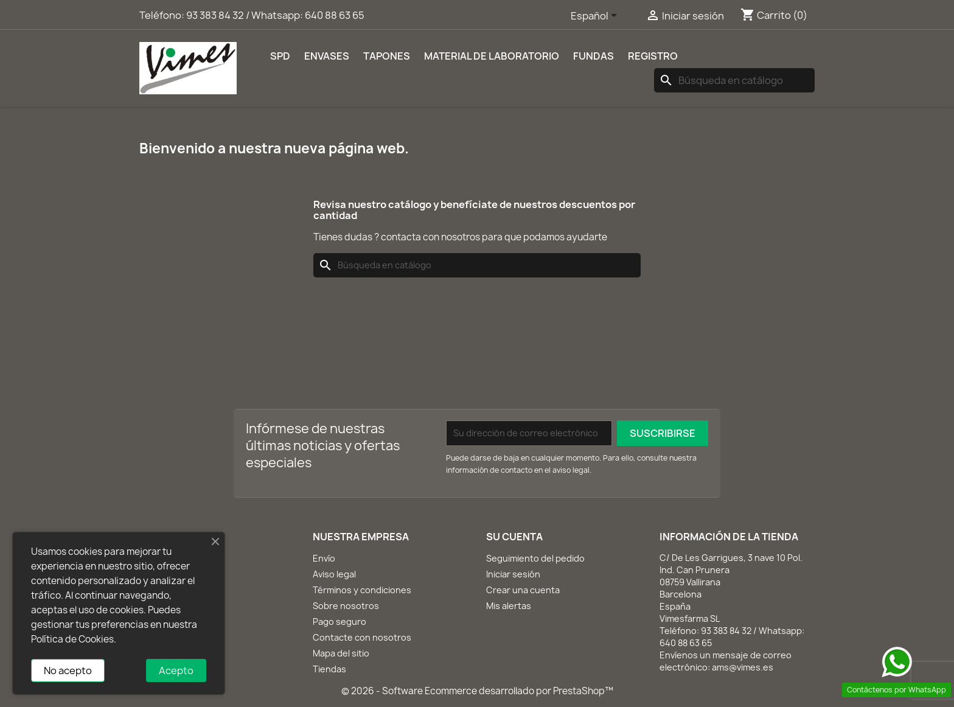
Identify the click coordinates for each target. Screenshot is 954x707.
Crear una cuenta (523, 590)
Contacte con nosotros (362, 637)
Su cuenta (514, 536)
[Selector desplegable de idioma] (596, 16)
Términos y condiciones (362, 590)
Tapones (386, 56)
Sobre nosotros (346, 605)
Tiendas (329, 669)
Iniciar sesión (513, 574)
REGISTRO (653, 56)
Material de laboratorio (491, 56)
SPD (280, 56)
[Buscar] (734, 80)
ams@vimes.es (742, 667)
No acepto (68, 670)
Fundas (593, 56)
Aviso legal (334, 574)
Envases (326, 56)
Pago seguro (339, 621)
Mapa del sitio (341, 653)
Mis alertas (508, 605)
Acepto (176, 670)
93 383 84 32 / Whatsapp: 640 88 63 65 (275, 15)
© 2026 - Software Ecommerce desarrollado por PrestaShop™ (477, 690)
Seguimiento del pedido (535, 558)
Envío (324, 558)
